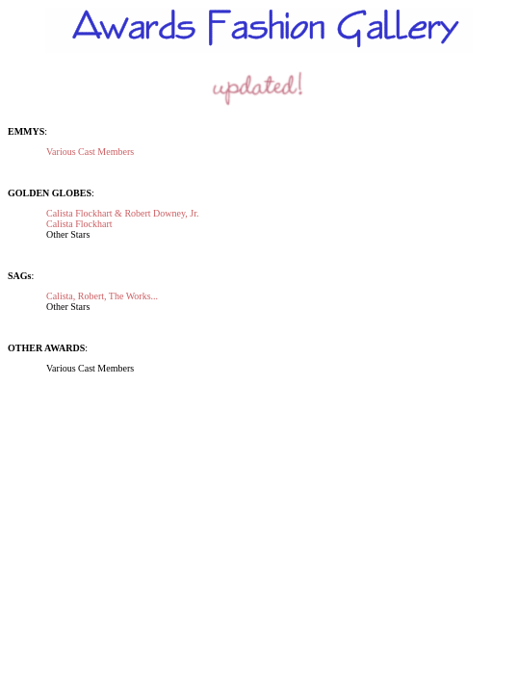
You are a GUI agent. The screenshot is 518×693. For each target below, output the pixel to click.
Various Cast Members (90, 151)
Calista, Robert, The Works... (102, 296)
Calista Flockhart (79, 223)
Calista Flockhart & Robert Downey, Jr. (122, 213)
